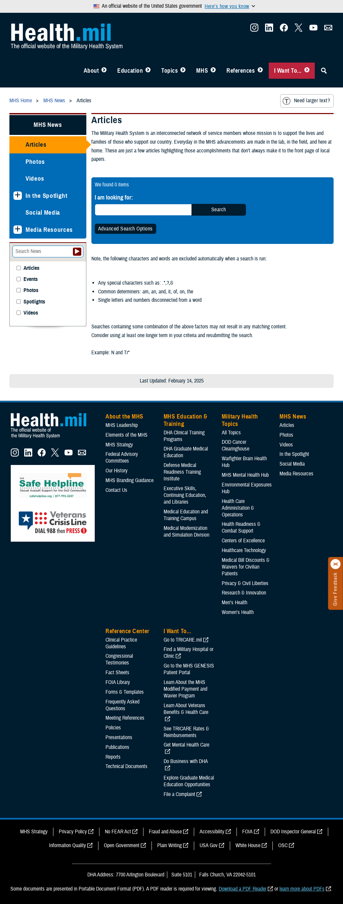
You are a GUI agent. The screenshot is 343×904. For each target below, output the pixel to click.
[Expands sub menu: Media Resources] (17, 229)
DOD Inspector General (293, 831)
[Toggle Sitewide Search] (324, 71)
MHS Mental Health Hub (245, 475)
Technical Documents (126, 766)
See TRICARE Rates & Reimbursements (186, 732)
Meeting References (124, 718)
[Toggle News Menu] (213, 70)
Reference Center (127, 631)
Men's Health (234, 602)
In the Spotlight (47, 196)
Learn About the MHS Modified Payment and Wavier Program (185, 689)
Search (218, 209)
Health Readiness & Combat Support (241, 527)
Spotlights (34, 302)
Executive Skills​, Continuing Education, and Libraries (185, 495)
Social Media (43, 212)
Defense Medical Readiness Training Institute (182, 472)
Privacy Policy (73, 831)
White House (247, 845)
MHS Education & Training (186, 420)
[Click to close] (336, 564)
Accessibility (212, 831)
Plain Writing (169, 845)
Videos (35, 178)
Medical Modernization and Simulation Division (186, 531)
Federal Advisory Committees (121, 457)
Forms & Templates (124, 692)
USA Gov (209, 845)
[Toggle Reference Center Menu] (260, 70)
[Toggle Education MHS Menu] (148, 70)
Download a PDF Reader (242, 888)
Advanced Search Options (125, 228)
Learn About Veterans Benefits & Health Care (186, 709)
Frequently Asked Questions (122, 705)
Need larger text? (306, 101)
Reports (113, 757)
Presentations (118, 737)
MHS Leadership (121, 425)
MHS (202, 70)
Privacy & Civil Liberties (245, 583)
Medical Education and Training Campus (186, 515)
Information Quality (67, 845)
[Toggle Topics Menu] (182, 70)
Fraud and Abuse (165, 831)
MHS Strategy (119, 444)
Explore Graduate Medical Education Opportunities (189, 781)
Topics (169, 70)
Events (31, 279)
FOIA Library (117, 682)
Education (130, 70)
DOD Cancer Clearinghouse (235, 445)
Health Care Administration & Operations (238, 508)
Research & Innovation (244, 592)
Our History (116, 470)
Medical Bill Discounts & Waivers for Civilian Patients (245, 567)
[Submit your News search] (77, 252)
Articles (36, 144)
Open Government (121, 845)
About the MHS (124, 416)
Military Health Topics (240, 420)
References (240, 70)
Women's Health (238, 612)
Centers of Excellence (243, 540)
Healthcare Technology (244, 550)
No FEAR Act (118, 831)
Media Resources (49, 229)
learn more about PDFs (302, 888)
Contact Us (116, 490)
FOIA (247, 831)
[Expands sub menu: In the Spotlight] (17, 195)
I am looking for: (114, 197)
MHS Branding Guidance (129, 480)
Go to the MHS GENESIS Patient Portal (189, 669)
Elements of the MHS (126, 435)
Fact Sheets (117, 672)
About (91, 70)
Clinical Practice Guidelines (121, 643)
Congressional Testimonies (119, 659)
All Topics (231, 432)
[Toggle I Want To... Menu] (306, 70)
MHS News (48, 125)
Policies (113, 727)
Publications (117, 747)
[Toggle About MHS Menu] (103, 70)
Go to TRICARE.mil (183, 640)
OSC (283, 845)
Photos (35, 162)
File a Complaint (179, 794)
